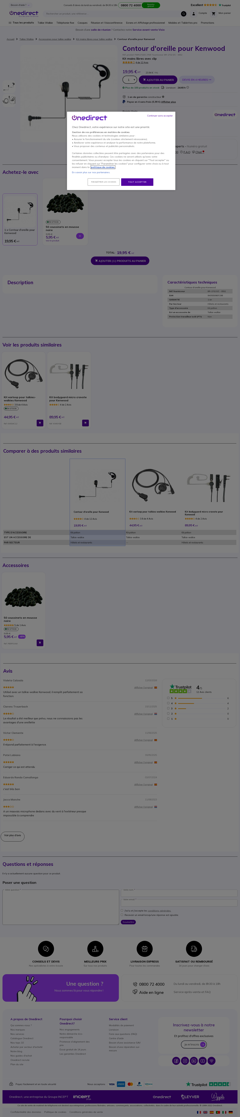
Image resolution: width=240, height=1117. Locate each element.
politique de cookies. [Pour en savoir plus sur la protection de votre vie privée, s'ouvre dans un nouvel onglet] (103, 167)
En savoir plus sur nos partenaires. (91, 172)
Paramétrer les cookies (103, 182)
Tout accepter (137, 182)
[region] (121, 151)
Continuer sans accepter (160, 115)
